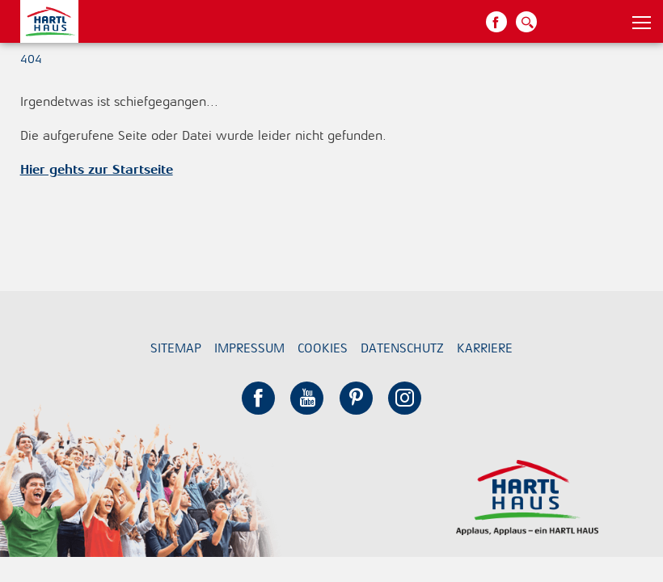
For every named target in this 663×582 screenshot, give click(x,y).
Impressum (249, 348)
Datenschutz (402, 348)
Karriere (485, 348)
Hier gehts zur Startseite (96, 169)
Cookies (323, 348)
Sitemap (175, 348)
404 (31, 58)
